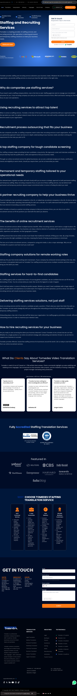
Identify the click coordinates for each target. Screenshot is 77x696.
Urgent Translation (31, 656)
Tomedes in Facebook (62, 641)
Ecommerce (47, 643)
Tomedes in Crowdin (62, 646)
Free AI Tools (39, 7)
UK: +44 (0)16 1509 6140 (33, 2)
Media (45, 648)
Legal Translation (30, 637)
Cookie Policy (26, 693)
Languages (31, 7)
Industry (24, 7)
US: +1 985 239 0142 (20, 2)
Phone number (58, 585)
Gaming (46, 645)
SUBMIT (63, 42)
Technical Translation (31, 648)
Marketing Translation (31, 645)
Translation (8, 7)
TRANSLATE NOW (7, 44)
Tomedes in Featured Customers (62, 650)
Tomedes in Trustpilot (62, 635)
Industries (48, 630)
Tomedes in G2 (60, 638)
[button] (43, 585)
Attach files (56, 35)
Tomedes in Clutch (61, 644)
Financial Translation (31, 643)
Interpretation (16, 7)
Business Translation (31, 651)
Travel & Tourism (48, 657)
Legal (45, 635)
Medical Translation (31, 640)
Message (58, 595)
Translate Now (70, 7)
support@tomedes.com (9, 678)
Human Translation (31, 654)
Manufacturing (48, 651)
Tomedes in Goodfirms (62, 654)
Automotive (47, 654)
